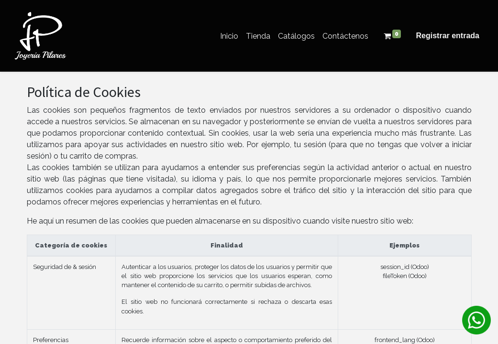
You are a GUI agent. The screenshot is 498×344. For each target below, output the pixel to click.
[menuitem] (229, 36)
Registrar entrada (448, 36)
